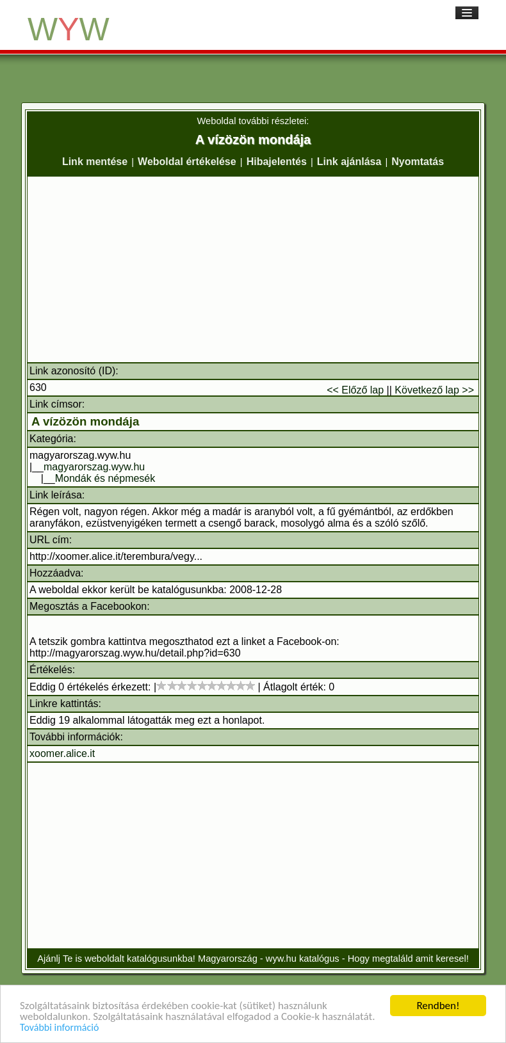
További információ (59, 1027)
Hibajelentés (277, 161)
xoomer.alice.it (62, 753)
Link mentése (94, 161)
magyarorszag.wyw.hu (94, 466)
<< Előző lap (355, 390)
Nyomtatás (417, 161)
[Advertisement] (253, 269)
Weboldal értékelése (187, 161)
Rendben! (437, 1005)
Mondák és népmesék (105, 478)
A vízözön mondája (85, 421)
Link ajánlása (349, 161)
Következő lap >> (434, 390)
